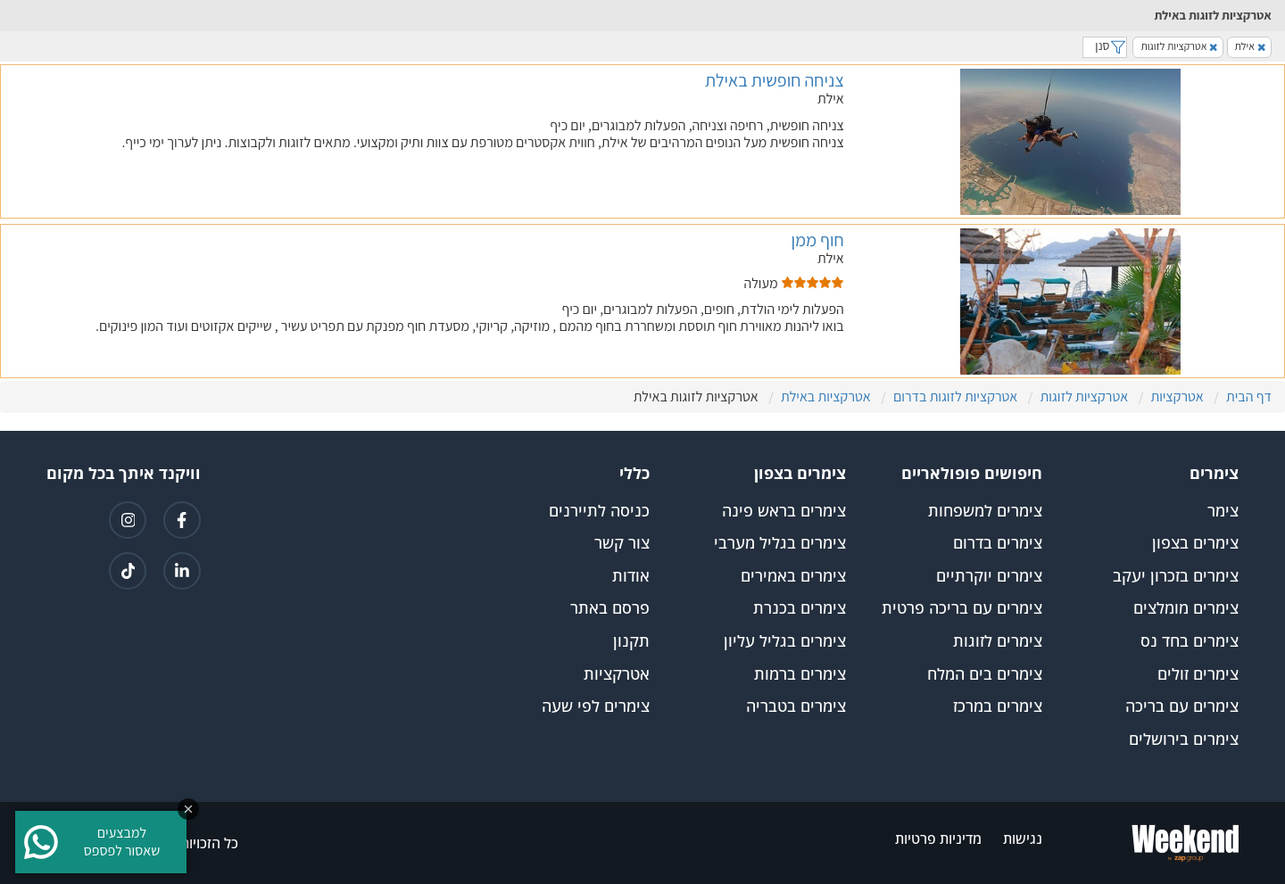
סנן (1105, 45)
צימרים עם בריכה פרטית (962, 608)
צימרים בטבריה (796, 706)
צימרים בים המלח (984, 674)
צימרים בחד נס (1189, 641)
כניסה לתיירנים (599, 511)
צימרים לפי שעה (596, 706)
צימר (1223, 511)
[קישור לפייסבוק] (182, 520)
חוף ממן (817, 240)
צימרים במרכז (997, 706)
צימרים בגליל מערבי (780, 543)
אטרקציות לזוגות (1178, 46)
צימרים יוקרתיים (989, 576)
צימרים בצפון (1195, 543)
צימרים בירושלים (1184, 739)
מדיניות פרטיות (938, 838)
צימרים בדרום (997, 543)
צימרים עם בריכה (1182, 706)
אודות (631, 576)
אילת (1250, 46)
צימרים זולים (1198, 674)
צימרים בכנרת (799, 608)
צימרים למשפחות (985, 511)
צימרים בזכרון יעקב (1176, 576)
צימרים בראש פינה (784, 511)
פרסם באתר (610, 608)
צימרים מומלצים (1186, 608)
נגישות (1022, 838)
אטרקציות (617, 674)
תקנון (631, 641)
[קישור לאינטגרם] (127, 520)
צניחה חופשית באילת (774, 80)
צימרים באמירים (793, 576)
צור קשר (622, 543)
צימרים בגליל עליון (785, 641)
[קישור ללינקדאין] (182, 571)
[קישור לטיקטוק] (127, 571)
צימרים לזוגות (997, 641)
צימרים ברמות (800, 674)
